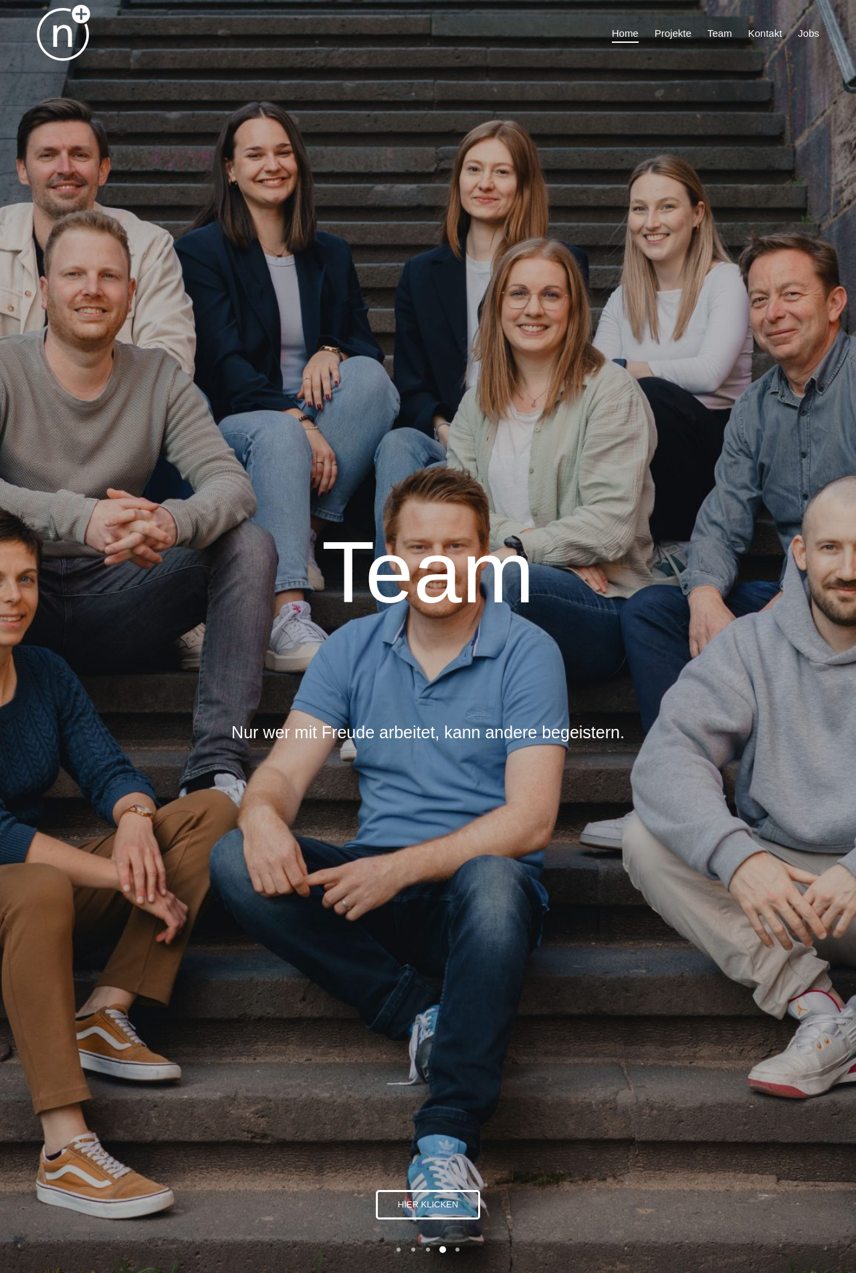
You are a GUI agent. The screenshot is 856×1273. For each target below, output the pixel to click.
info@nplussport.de (679, 1097)
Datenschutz (665, 1176)
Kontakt (654, 1147)
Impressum (663, 1162)
